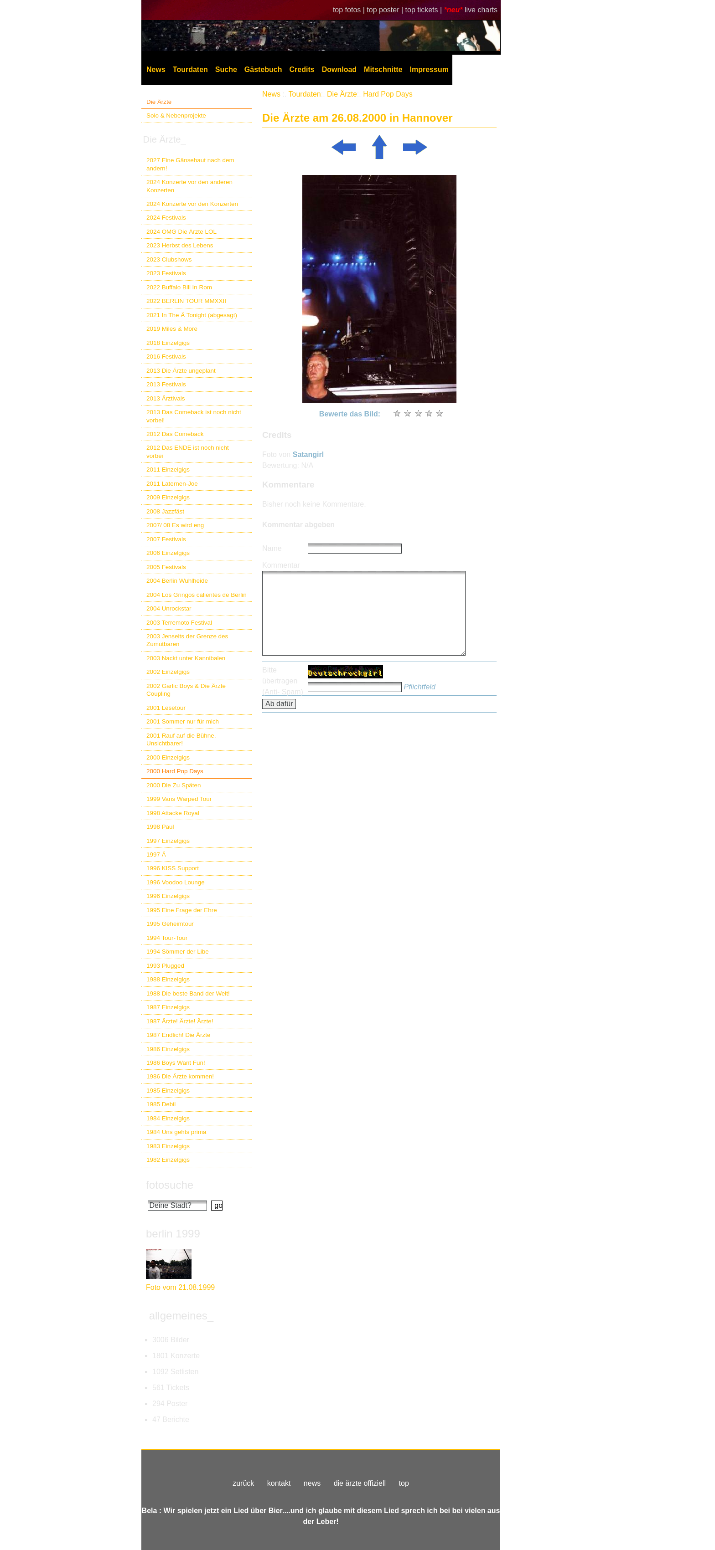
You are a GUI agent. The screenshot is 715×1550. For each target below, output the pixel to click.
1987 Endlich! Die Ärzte (178, 1035)
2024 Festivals (166, 217)
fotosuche (169, 1185)
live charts (481, 10)
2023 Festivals (166, 273)
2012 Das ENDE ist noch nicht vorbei (187, 451)
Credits (302, 69)
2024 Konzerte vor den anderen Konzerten (189, 186)
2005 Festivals (166, 567)
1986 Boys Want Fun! (175, 1062)
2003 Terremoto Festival (179, 622)
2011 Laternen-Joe (172, 483)
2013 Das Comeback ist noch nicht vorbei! (193, 416)
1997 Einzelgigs (168, 840)
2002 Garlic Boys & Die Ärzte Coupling (186, 690)
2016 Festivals (166, 356)
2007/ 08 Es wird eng (175, 525)
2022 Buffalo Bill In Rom (179, 287)
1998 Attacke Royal (172, 813)
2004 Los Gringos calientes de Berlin (196, 594)
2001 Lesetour (166, 707)
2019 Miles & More (171, 328)
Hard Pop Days (388, 94)
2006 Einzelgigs (168, 552)
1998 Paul (160, 826)
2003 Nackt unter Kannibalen (185, 658)
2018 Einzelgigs (168, 342)
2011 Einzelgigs (168, 469)
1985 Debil (161, 1104)
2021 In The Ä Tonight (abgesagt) (191, 315)
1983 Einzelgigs (168, 1146)
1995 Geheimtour (170, 923)
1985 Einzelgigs (168, 1090)
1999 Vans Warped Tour (179, 799)
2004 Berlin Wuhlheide (177, 580)
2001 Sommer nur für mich (182, 721)
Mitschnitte (383, 69)
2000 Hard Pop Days (174, 771)
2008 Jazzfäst (165, 511)
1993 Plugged (165, 965)
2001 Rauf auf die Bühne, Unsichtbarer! (181, 739)
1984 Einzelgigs (168, 1118)
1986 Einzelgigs (168, 1049)
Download (339, 69)
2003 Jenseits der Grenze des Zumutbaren (187, 640)
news (312, 1483)
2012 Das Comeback (175, 434)
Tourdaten (190, 69)
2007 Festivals (166, 539)
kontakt (279, 1483)
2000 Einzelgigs (168, 757)
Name (272, 548)
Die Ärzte (158, 101)
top (404, 1483)
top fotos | (350, 10)
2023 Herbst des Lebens (179, 245)
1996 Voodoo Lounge (175, 882)
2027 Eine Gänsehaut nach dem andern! (190, 164)
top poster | (386, 10)
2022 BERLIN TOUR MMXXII (186, 301)
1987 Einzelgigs (168, 1007)
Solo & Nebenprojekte (176, 115)
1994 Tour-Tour (166, 937)
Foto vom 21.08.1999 (180, 1287)
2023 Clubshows (169, 259)
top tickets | (424, 10)
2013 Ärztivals (165, 398)
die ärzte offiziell (360, 1483)
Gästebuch (263, 69)
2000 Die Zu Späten (173, 785)
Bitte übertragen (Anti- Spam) (282, 681)
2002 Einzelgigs (168, 671)
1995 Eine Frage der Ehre (181, 910)
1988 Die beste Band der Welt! (188, 993)
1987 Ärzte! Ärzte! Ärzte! (179, 1021)
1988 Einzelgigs (168, 979)
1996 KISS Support (172, 868)
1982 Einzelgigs (168, 1159)
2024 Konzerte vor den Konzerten (192, 203)
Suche (226, 69)
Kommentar (281, 565)
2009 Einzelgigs (168, 497)
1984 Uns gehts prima (176, 1132)
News (156, 69)
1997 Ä (156, 854)
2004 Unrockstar (169, 608)
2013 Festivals (166, 384)
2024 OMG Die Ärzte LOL (181, 231)
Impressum (429, 69)
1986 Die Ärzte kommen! (180, 1076)
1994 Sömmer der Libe (177, 951)
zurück (243, 1483)
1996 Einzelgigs (168, 896)
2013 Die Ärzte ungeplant (181, 370)
